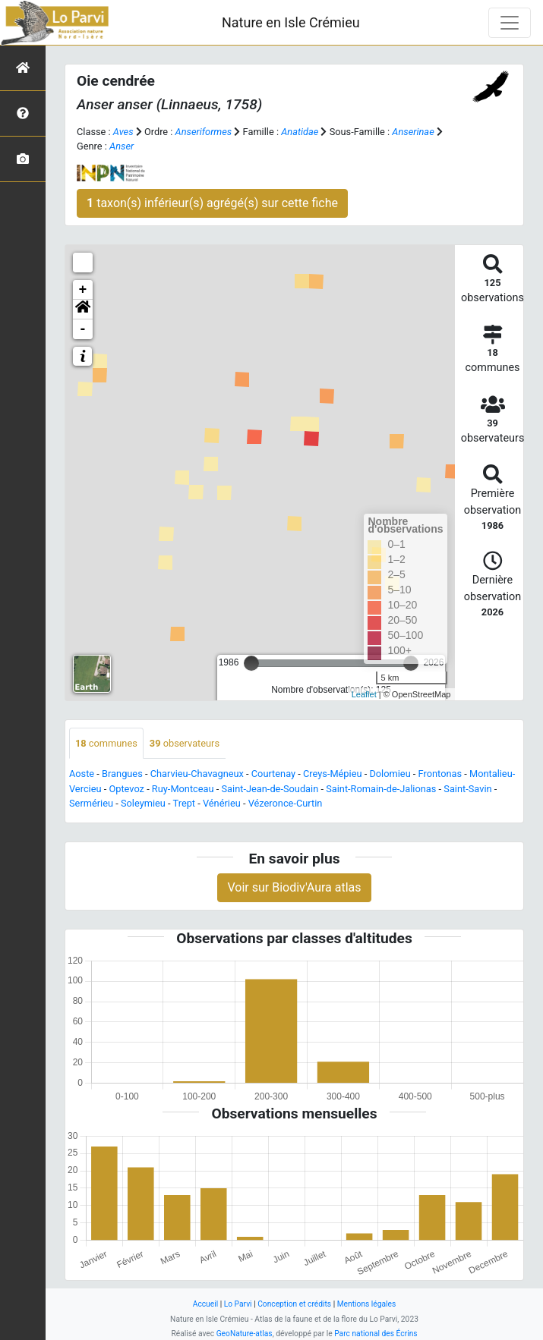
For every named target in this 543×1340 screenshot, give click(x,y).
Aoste (81, 773)
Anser (121, 146)
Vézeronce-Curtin (285, 803)
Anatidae (299, 131)
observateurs (184, 743)
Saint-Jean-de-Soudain (270, 788)
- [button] (83, 329)
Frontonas (440, 773)
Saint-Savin (467, 788)
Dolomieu (389, 773)
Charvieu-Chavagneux (197, 773)
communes (106, 743)
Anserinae (413, 131)
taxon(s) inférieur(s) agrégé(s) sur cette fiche (212, 203)
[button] (83, 309)
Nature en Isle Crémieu (291, 22)
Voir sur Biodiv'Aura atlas (294, 887)
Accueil (205, 1304)
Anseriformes (203, 131)
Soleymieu (143, 803)
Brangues (122, 773)
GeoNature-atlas (244, 1333)
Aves (123, 131)
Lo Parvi (238, 1304)
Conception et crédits (294, 1304)
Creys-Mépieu (332, 773)
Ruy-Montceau (183, 788)
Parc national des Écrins (375, 1333)
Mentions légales (366, 1304)
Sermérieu (91, 803)
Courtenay (273, 773)
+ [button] (83, 290)
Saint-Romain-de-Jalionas (381, 788)
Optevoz (126, 788)
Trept (184, 803)
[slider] (251, 663)
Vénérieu (222, 803)
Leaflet (364, 694)
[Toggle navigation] (509, 23)
